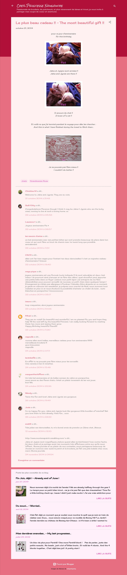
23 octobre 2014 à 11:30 (37, 330)
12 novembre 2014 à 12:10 (38, 431)
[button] (109, 22)
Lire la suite (103, 498)
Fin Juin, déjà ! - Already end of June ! (37, 478)
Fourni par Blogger (63, 564)
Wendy (28, 393)
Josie (27, 407)
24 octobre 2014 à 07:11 (37, 351)
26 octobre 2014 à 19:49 (38, 400)
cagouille (29, 337)
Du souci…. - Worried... (28, 506)
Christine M (31, 191)
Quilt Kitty (30, 205)
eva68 (28, 424)
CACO (28, 255)
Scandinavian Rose (39, 181)
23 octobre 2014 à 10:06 (38, 309)
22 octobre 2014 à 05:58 (38, 215)
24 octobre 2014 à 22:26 (38, 386)
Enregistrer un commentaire (31, 460)
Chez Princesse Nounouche (40, 5)
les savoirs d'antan (34, 236)
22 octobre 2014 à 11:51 (37, 248)
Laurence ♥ (30, 222)
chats (24, 181)
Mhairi (28, 316)
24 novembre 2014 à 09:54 (39, 454)
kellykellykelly (71, 569)
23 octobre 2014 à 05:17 (38, 294)
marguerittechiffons (34, 374)
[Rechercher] (114, 6)
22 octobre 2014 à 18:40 (38, 264)
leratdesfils (30, 358)
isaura (28, 301)
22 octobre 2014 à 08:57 (38, 229)
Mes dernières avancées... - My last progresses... (43, 533)
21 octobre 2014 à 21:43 (37, 198)
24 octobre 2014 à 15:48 (38, 367)
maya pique (30, 271)
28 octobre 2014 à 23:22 (38, 417)
